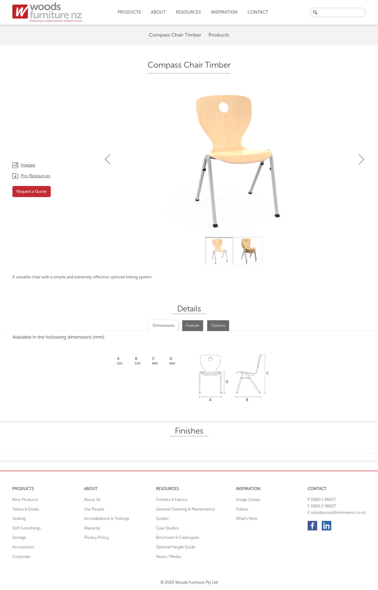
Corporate (21, 556)
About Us (92, 499)
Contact (258, 12)
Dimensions (163, 325)
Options (218, 325)
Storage (19, 537)
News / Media (168, 556)
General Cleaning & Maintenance (185, 509)
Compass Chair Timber (175, 35)
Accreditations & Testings (106, 518)
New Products (25, 499)
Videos (242, 509)
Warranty (92, 528)
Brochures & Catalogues (177, 537)
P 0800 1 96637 (322, 499)
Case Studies (167, 528)
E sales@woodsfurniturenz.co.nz (337, 512)
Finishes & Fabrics (171, 499)
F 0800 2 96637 (322, 506)
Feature (192, 325)
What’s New (246, 518)
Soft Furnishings (26, 528)
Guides (162, 518)
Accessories (23, 547)
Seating (18, 518)
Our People (94, 509)
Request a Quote (31, 191)
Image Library (248, 499)
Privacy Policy (96, 537)
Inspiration (224, 12)
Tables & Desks (25, 509)
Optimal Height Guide (176, 547)
